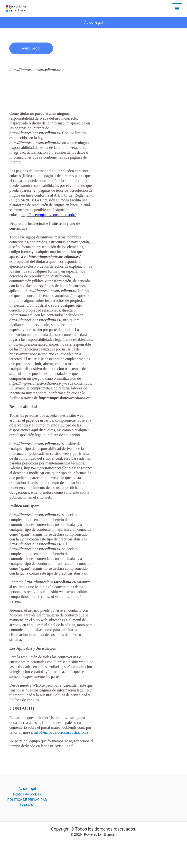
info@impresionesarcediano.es (61, 732)
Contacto (27, 805)
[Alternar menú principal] (177, 8)
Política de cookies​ (27, 794)
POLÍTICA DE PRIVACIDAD (27, 800)
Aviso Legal (27, 789)
